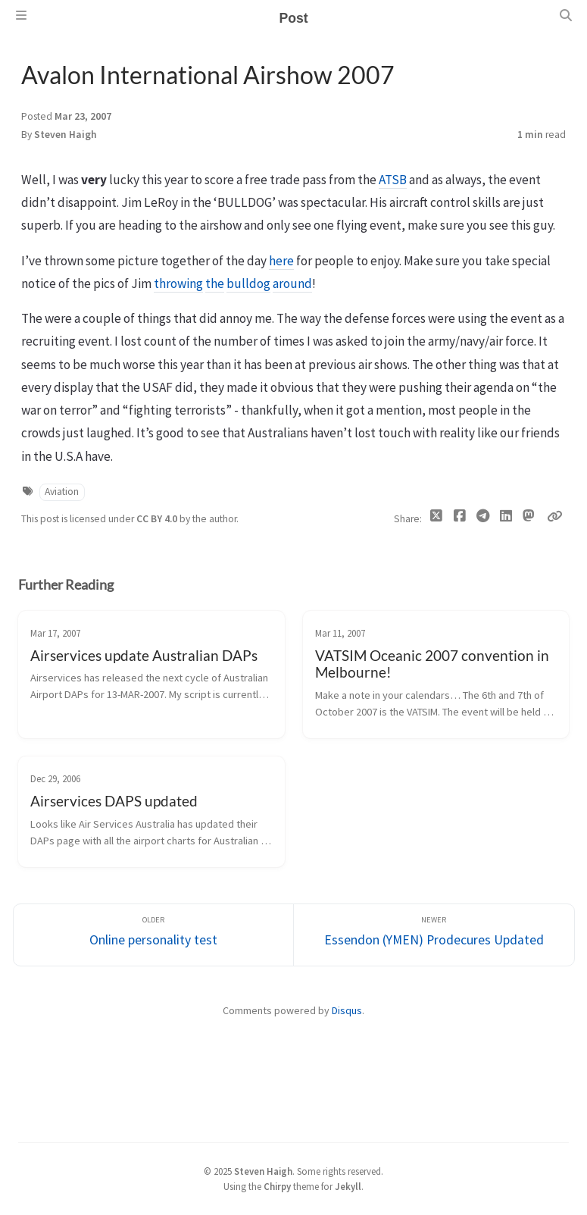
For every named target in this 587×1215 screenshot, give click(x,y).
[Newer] (434, 934)
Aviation (62, 491)
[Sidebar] (21, 15)
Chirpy (277, 1186)
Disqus (347, 1010)
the (214, 283)
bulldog (248, 283)
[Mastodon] (529, 516)
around (292, 283)
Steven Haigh (65, 134)
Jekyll (348, 1186)
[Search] (565, 15)
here (281, 260)
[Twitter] (436, 519)
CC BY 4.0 (158, 518)
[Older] (154, 934)
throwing (178, 283)
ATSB (393, 179)
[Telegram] (483, 519)
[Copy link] (554, 516)
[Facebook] (459, 519)
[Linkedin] (505, 519)
